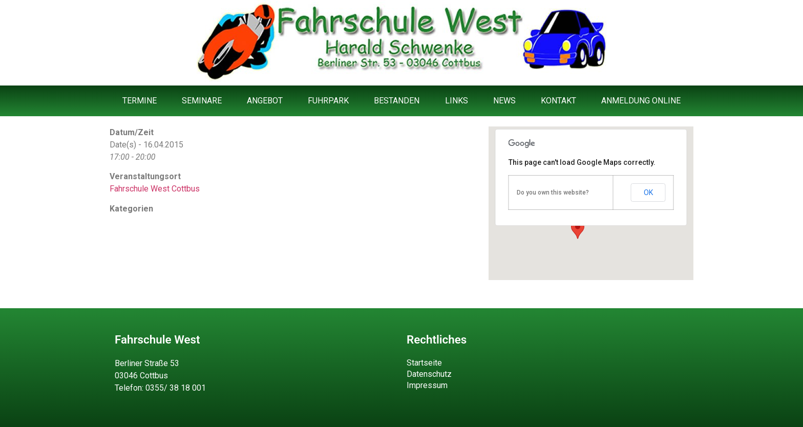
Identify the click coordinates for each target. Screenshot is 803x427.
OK (648, 192)
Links (456, 100)
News (504, 100)
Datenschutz (429, 374)
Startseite (424, 363)
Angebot (265, 100)
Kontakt (558, 100)
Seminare (202, 100)
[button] (577, 229)
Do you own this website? (553, 192)
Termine (139, 100)
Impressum (427, 385)
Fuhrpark (328, 100)
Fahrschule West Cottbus (155, 189)
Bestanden (396, 100)
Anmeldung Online (641, 100)
